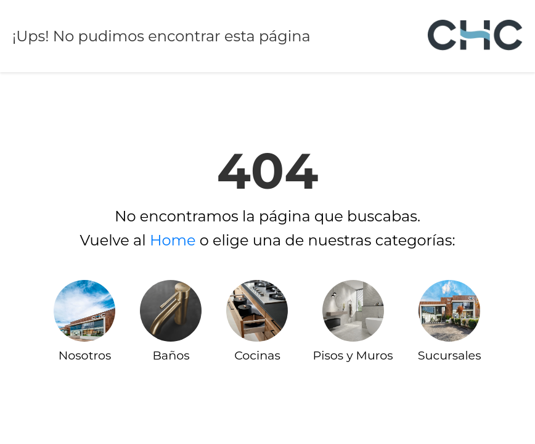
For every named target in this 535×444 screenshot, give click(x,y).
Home (173, 240)
